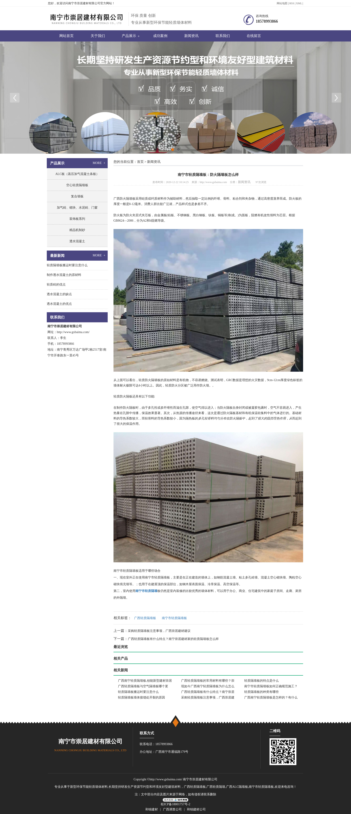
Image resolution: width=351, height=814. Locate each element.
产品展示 (129, 36)
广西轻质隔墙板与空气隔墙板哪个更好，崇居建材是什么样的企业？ (143, 687)
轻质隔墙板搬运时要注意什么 (138, 692)
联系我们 (223, 36)
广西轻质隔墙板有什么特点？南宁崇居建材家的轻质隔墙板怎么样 (173, 639)
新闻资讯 (191, 36)
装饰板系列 (77, 218)
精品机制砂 (77, 230)
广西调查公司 (172, 809)
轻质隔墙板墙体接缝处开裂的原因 (141, 697)
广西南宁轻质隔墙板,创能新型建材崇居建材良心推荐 (145, 681)
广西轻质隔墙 (215, 786)
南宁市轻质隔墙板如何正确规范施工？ (270, 686)
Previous (14, 97)
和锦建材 (151, 809)
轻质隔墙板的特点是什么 (261, 680)
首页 (140, 162)
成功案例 (160, 36)
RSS (291, 3)
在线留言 (254, 36)
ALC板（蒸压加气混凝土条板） (77, 174)
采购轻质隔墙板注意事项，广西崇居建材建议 (159, 631)
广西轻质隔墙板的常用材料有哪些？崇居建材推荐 (207, 681)
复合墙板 (77, 196)
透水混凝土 (77, 241)
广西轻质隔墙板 (145, 618)
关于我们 (98, 36)
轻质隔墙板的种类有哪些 (261, 692)
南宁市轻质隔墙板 (157, 577)
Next (336, 97)
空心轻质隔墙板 (77, 185)
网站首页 (66, 36)
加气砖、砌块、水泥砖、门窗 (77, 207)
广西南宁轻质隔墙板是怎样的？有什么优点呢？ (270, 698)
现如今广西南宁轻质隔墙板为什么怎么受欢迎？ (207, 687)
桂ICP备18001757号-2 (175, 804)
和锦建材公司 (196, 809)
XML (299, 3)
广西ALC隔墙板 (237, 786)
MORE (99, 163)
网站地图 (282, 3)
